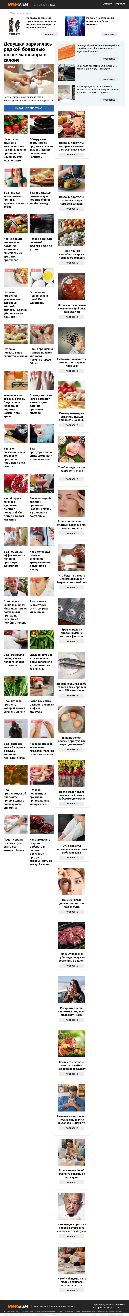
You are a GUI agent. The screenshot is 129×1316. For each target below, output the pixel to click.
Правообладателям (115, 1314)
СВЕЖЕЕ (107, 4)
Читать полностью (28, 108)
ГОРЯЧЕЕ (120, 4)
